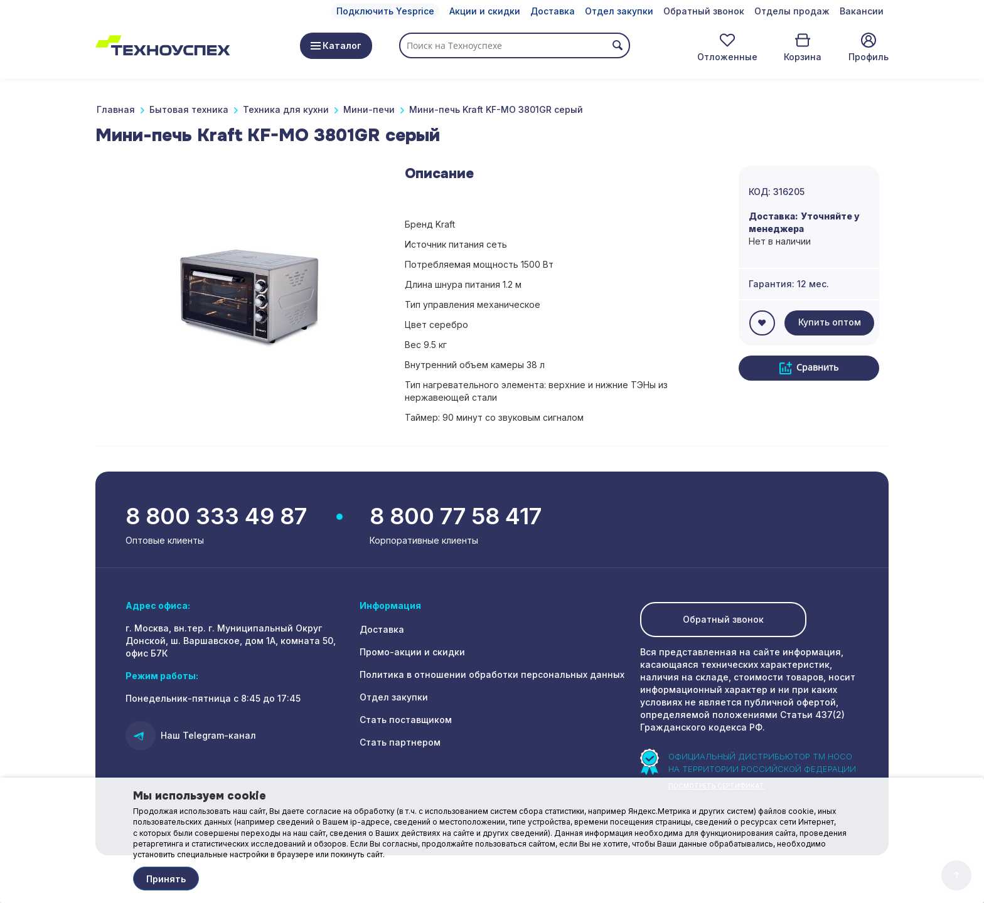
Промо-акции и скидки (412, 652)
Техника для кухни (286, 109)
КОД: (760, 192)
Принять (166, 879)
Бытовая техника (188, 109)
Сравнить (808, 367)
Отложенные (727, 56)
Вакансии (862, 11)
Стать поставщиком (406, 719)
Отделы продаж (792, 11)
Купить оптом (829, 322)
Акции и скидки (484, 11)
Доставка (552, 11)
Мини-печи (369, 109)
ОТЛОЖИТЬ (762, 323)
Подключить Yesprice (385, 11)
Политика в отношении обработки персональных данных (492, 674)
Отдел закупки (619, 11)
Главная (116, 109)
